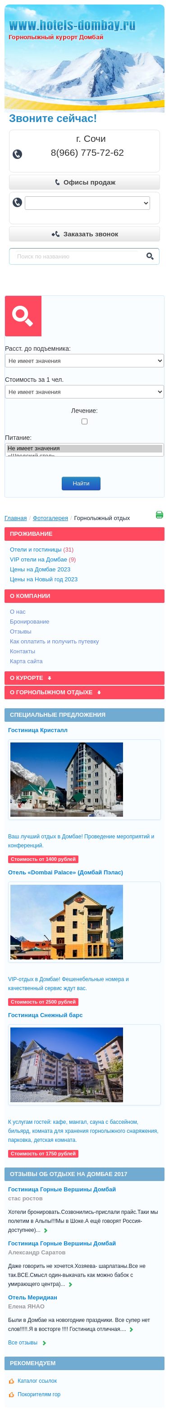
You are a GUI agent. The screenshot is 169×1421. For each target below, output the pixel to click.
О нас (18, 611)
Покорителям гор (34, 1394)
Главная (16, 518)
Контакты (23, 651)
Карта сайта (27, 661)
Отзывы (21, 631)
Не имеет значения (84, 449)
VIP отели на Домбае (45, 559)
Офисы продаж (85, 182)
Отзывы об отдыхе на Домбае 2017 (68, 1174)
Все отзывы (28, 1343)
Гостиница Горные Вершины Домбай (62, 1189)
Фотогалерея (50, 518)
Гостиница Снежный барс (45, 1015)
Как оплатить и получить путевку (55, 641)
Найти (81, 483)
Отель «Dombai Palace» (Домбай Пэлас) (65, 872)
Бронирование (30, 621)
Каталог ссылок (33, 1381)
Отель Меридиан (32, 1297)
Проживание (31, 533)
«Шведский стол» (84, 456)
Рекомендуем (32, 1363)
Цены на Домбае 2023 (41, 569)
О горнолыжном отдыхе (55, 692)
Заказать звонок (85, 234)
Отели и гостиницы (44, 549)
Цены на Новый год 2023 (45, 579)
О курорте (31, 677)
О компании (30, 596)
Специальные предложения (57, 714)
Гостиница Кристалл (38, 730)
